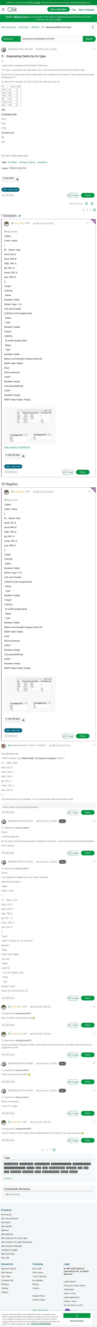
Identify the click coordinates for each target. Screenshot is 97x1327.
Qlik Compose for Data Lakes (14, 1238)
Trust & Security (39, 1276)
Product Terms (70, 1301)
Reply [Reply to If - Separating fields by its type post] (87, 195)
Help (74, 9)
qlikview (30, 1168)
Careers (35, 1288)
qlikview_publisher (56, 1168)
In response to (15, 827)
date (80, 1168)
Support (4, 1292)
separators (42, 162)
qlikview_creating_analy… (15, 1168)
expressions (28, 1172)
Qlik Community (8, 27)
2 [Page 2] (90, 210)
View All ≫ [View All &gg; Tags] (8, 1179)
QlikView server (21, 17)
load (86, 1168)
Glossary (5, 1284)
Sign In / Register (86, 9)
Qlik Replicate (7, 1234)
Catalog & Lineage (9, 1250)
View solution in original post (17, 447)
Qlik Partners (6, 1272)
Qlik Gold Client (8, 1254)
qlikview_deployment (81, 1164)
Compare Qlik (7, 1280)
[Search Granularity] (11, 39)
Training (4, 1288)
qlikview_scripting (27, 162)
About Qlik (36, 1268)
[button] (94, 48)
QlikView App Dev (18, 168)
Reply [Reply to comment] (82, 472)
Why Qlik (5, 1258)
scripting (73, 1172)
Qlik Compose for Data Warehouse (16, 1242)
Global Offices (38, 1296)
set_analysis (16, 1172)
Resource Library (8, 1268)
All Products (6, 1214)
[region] (46, 1318)
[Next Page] (94, 210)
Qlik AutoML (6, 1226)
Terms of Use (70, 1293)
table (7, 1172)
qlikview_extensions (51, 1172)
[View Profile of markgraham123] (17, 49)
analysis (64, 1172)
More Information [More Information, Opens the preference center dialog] (77, 1321)
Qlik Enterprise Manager (11, 1246)
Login (37, 2)
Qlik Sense (6, 1222)
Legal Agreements (72, 1297)
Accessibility (37, 1280)
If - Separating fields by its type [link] (56, 27)
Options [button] (93, 27)
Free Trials (5, 1276)
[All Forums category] (5, 1194)
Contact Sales (38, 1300)
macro (37, 1172)
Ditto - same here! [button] (10, 190)
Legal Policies (70, 1281)
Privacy (35, 1284)
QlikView (35, 27)
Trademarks (69, 1289)
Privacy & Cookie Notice (74, 1285)
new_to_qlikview (11, 1164)
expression (71, 1168)
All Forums (24, 27)
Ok (77, 1315)
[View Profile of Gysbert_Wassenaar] (19, 745)
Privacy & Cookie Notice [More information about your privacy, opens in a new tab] (41, 1324)
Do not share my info (73, 1305)
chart (45, 1168)
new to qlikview (26, 1164)
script (38, 1168)
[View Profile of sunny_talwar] (19, 223)
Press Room (37, 1272)
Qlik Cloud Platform (9, 1218)
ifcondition (12, 162)
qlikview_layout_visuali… (61, 1164)
